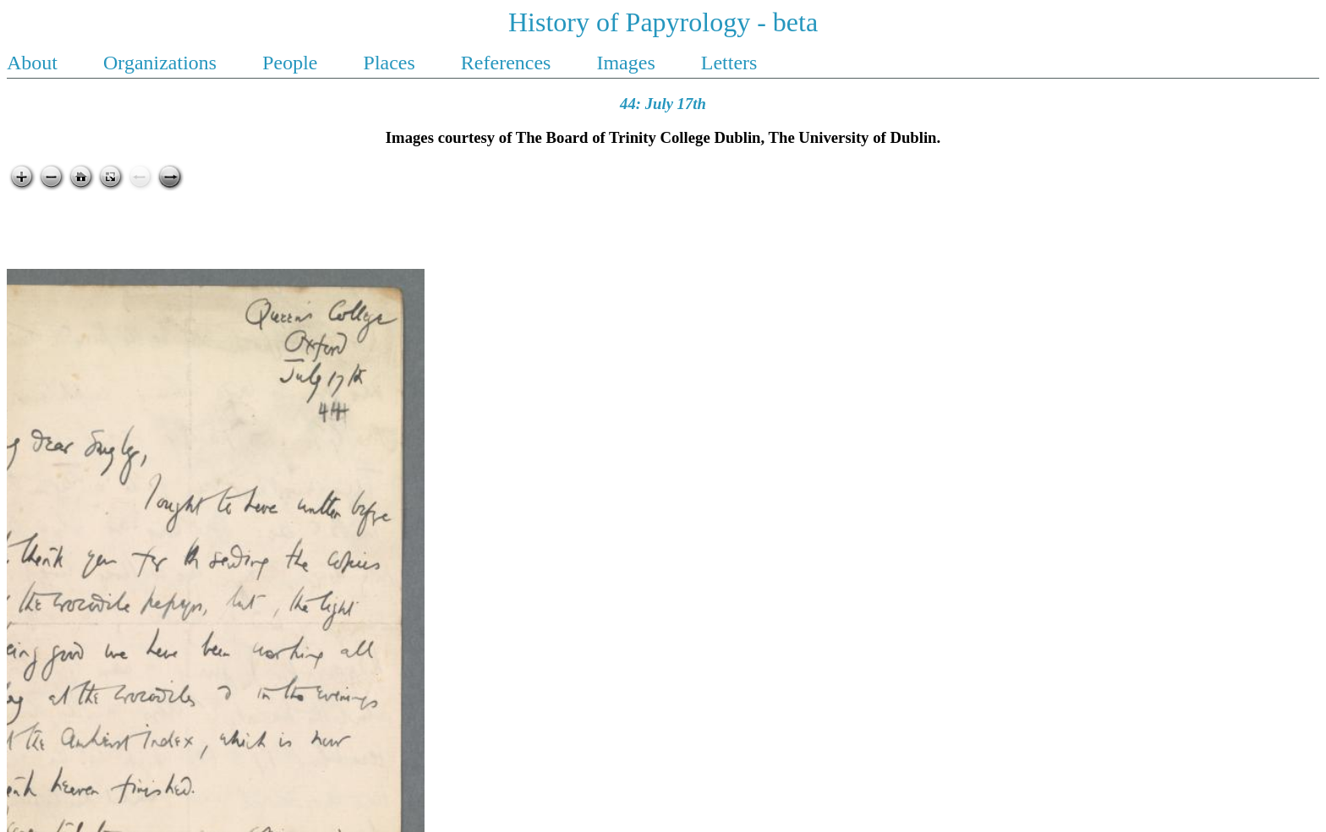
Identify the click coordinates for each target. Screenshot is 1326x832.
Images (628, 63)
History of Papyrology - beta (663, 22)
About (35, 63)
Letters (729, 63)
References (508, 63)
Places (392, 63)
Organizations (162, 63)
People (292, 63)
